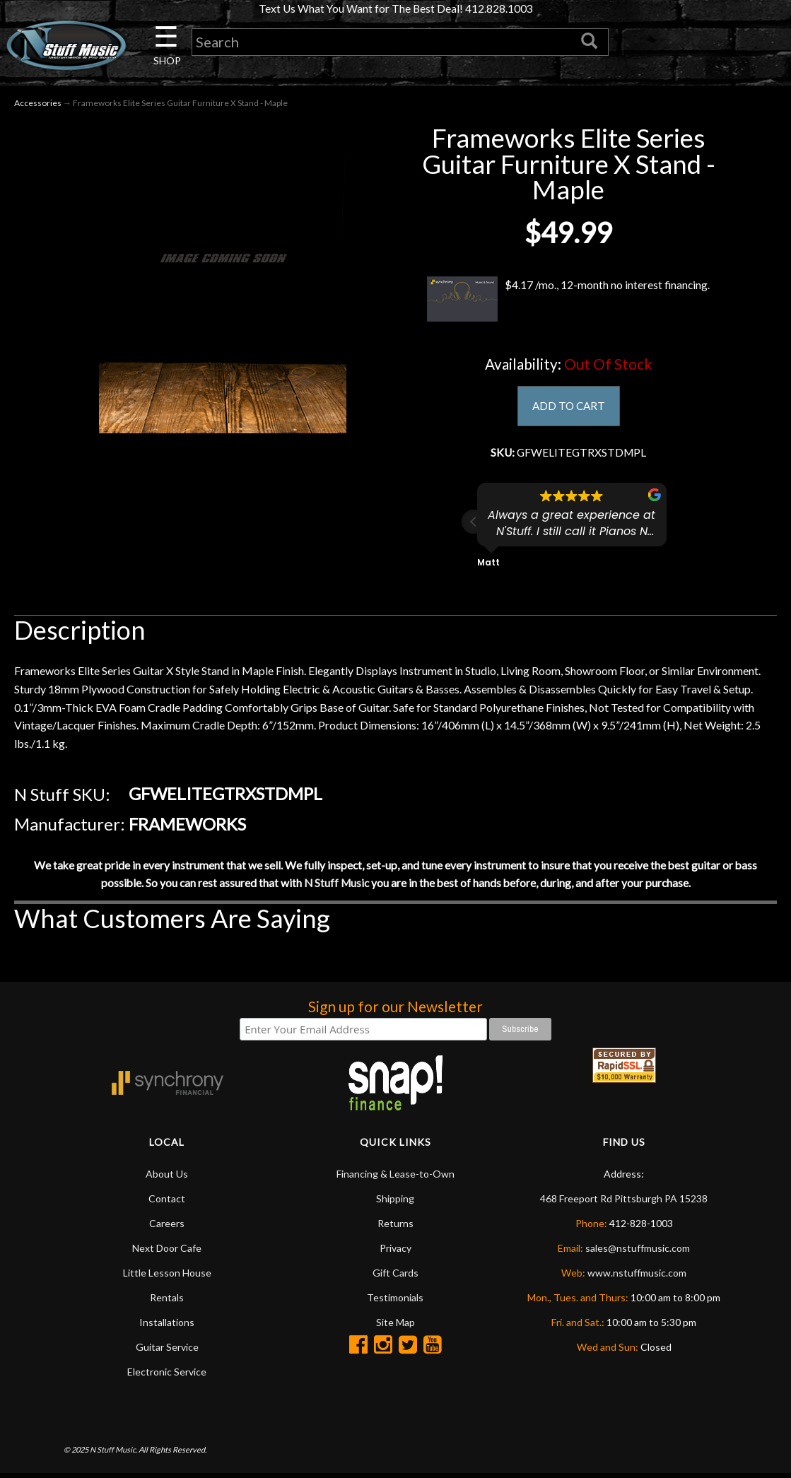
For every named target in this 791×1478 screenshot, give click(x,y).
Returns (395, 1227)
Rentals (167, 1302)
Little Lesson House (167, 1277)
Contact (166, 1203)
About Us (167, 1178)
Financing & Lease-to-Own (395, 1178)
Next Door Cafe (166, 1252)
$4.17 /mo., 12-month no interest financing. (568, 300)
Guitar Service (167, 1351)
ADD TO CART (569, 407)
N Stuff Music (336, 886)
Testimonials (395, 1302)
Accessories (37, 104)
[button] (473, 524)
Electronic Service (166, 1376)
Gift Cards (395, 1277)
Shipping (395, 1203)
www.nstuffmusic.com (636, 1277)
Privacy (395, 1252)
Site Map (395, 1326)
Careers (166, 1227)
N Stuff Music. (113, 1453)
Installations (166, 1326)
